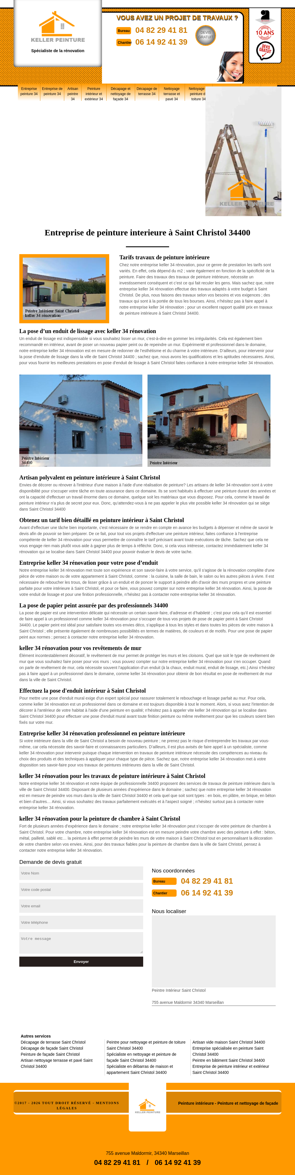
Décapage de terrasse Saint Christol (53, 1041)
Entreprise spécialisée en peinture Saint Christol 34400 (228, 1050)
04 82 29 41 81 (165, 30)
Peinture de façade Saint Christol (50, 1053)
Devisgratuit (211, 35)
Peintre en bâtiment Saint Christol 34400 (228, 1059)
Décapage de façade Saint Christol (52, 1047)
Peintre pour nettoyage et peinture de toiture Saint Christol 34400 (146, 1044)
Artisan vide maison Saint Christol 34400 (228, 1041)
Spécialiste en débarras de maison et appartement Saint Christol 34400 (140, 1068)
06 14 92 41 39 (165, 41)
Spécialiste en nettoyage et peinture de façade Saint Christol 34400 (141, 1056)
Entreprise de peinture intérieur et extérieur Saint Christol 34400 (230, 1068)
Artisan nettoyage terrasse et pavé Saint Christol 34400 (56, 1062)
